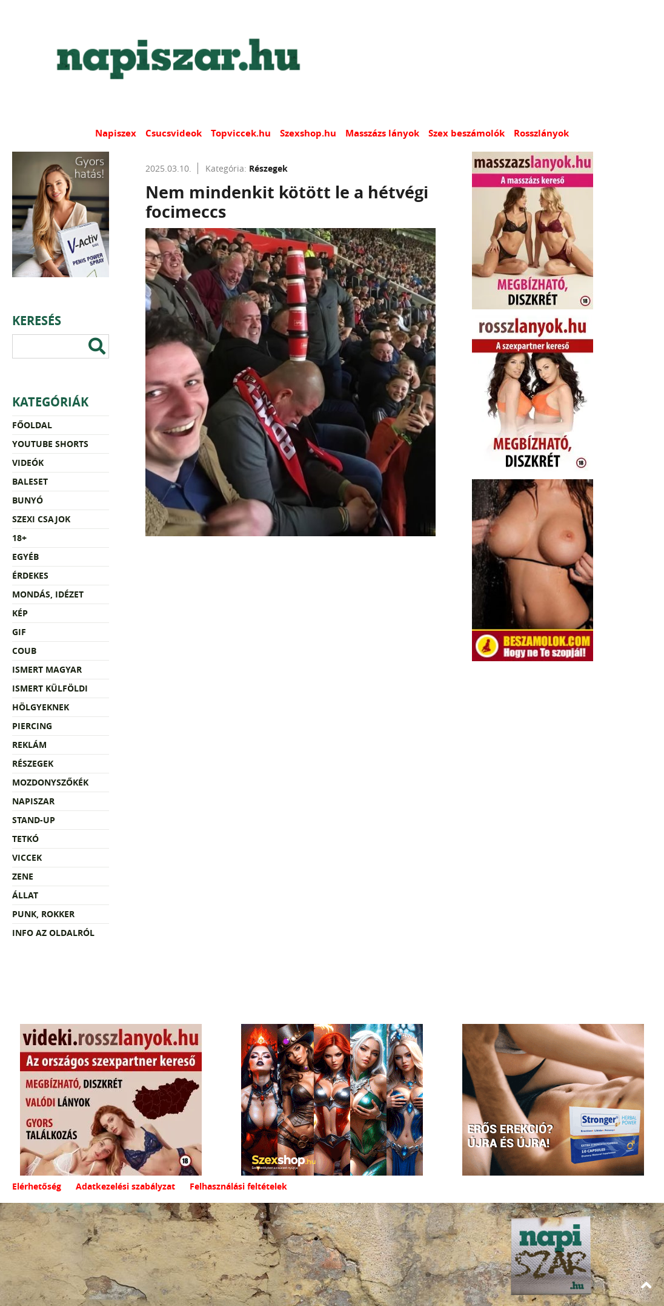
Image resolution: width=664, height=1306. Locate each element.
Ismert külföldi (50, 688)
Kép (20, 613)
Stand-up (33, 820)
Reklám (29, 744)
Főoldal (32, 425)
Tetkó (25, 838)
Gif (19, 632)
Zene (22, 876)
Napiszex (115, 133)
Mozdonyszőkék (50, 782)
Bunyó (27, 500)
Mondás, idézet (48, 594)
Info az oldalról (53, 932)
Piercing (32, 726)
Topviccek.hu (241, 133)
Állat (25, 895)
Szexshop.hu (308, 133)
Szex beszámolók (466, 133)
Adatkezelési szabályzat (125, 1186)
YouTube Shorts (50, 443)
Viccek (27, 857)
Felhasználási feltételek (238, 1186)
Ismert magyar (47, 669)
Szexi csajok (41, 519)
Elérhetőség (36, 1186)
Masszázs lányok (382, 133)
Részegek (32, 763)
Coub (24, 650)
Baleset (30, 481)
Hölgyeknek (40, 707)
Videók (28, 462)
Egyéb (25, 556)
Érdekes (30, 575)
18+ (19, 538)
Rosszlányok (541, 133)
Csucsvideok (173, 133)
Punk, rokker (43, 914)
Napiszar (33, 801)
